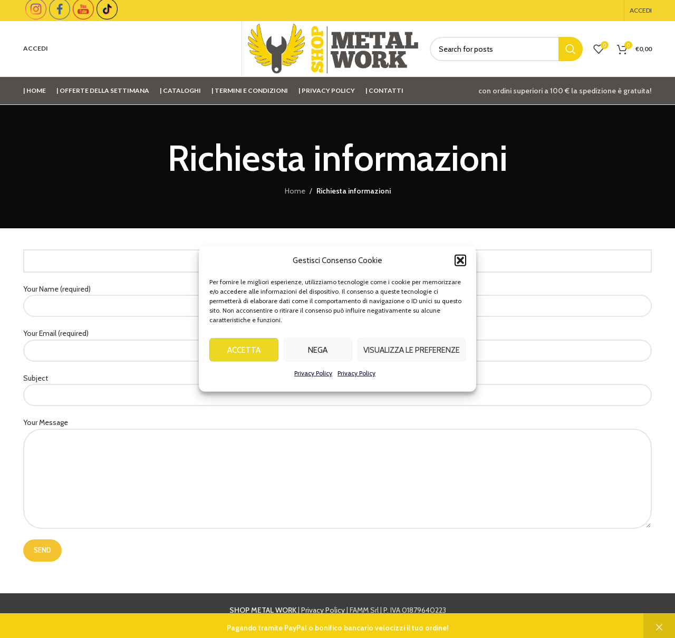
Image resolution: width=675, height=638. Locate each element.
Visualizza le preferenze (411, 352)
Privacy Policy (313, 376)
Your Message (337, 450)
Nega (317, 352)
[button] (460, 263)
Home (295, 191)
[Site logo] (333, 48)
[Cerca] (506, 49)
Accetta (244, 352)
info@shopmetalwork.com (507, 621)
